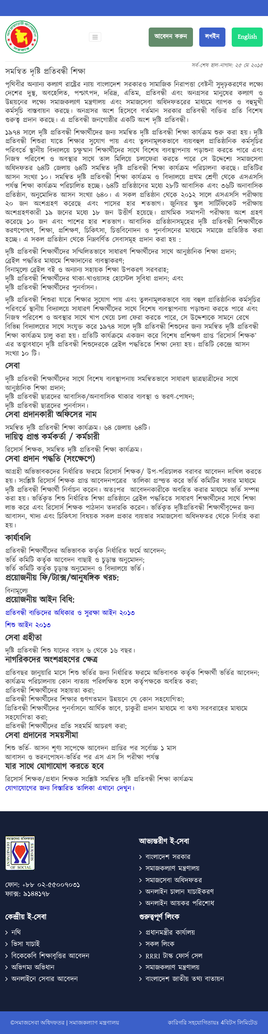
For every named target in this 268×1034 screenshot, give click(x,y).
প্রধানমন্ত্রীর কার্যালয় (170, 933)
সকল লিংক (160, 944)
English (247, 36)
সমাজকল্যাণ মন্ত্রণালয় (173, 869)
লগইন (212, 36)
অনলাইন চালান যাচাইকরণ (180, 892)
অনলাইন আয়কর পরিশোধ (180, 903)
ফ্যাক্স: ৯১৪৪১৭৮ (27, 894)
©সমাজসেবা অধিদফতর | (39, 1023)
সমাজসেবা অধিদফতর (174, 880)
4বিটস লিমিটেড (238, 1023)
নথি (16, 933)
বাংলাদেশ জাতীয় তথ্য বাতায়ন (185, 979)
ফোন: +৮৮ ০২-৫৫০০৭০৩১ (42, 885)
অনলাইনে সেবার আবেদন (45, 979)
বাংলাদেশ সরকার (168, 857)
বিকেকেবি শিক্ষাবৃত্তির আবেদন (50, 956)
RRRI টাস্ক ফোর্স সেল (174, 956)
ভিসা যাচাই (26, 944)
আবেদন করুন (171, 36)
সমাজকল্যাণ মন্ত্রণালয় (173, 968)
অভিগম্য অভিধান (33, 968)
